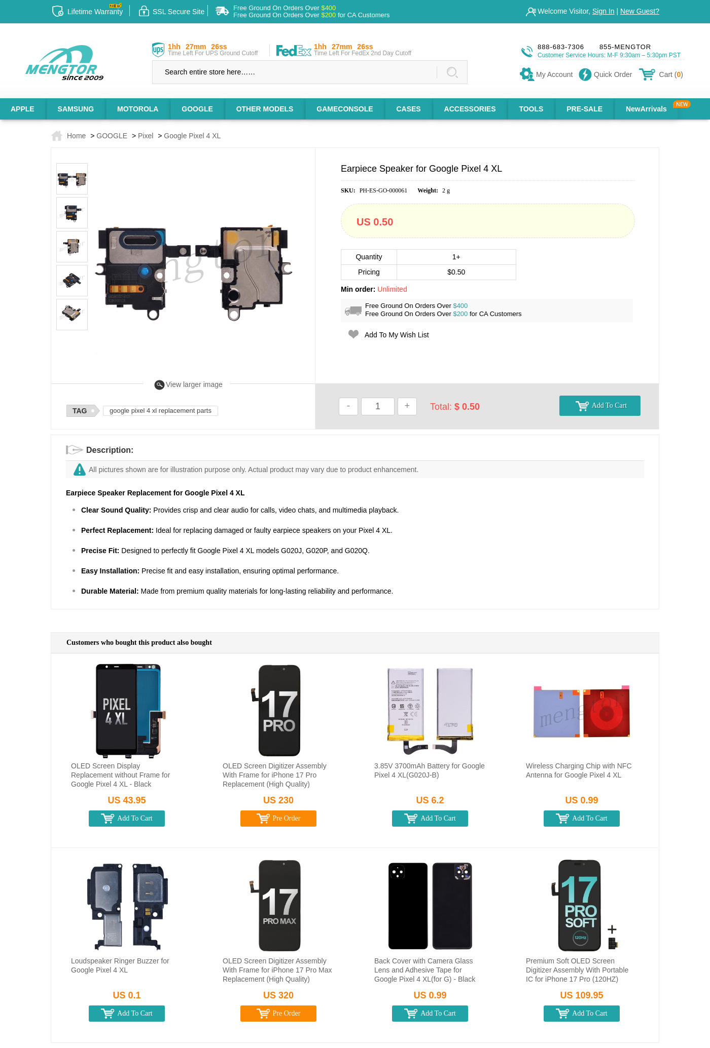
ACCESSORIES (470, 109)
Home (76, 136)
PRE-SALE (584, 109)
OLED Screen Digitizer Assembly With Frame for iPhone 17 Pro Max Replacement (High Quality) (277, 970)
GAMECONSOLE (344, 109)
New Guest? (639, 11)
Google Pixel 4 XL (192, 136)
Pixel (145, 136)
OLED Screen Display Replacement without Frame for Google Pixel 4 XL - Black (120, 775)
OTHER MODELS (265, 109)
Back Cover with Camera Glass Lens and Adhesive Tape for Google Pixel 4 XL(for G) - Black (424, 970)
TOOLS (531, 109)
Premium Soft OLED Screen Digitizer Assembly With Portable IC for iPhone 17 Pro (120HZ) (577, 970)
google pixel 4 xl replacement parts (160, 410)
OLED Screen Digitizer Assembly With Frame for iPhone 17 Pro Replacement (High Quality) (275, 775)
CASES (408, 109)
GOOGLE (197, 109)
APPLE (22, 109)
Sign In (603, 11)
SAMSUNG (76, 109)
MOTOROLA (137, 109)
